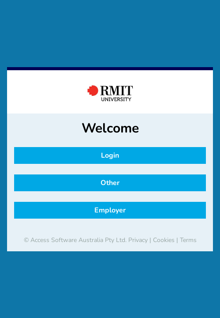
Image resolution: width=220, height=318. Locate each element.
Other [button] (110, 183)
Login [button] (110, 155)
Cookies (164, 240)
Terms (188, 240)
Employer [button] (110, 210)
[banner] (110, 92)
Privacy (138, 240)
